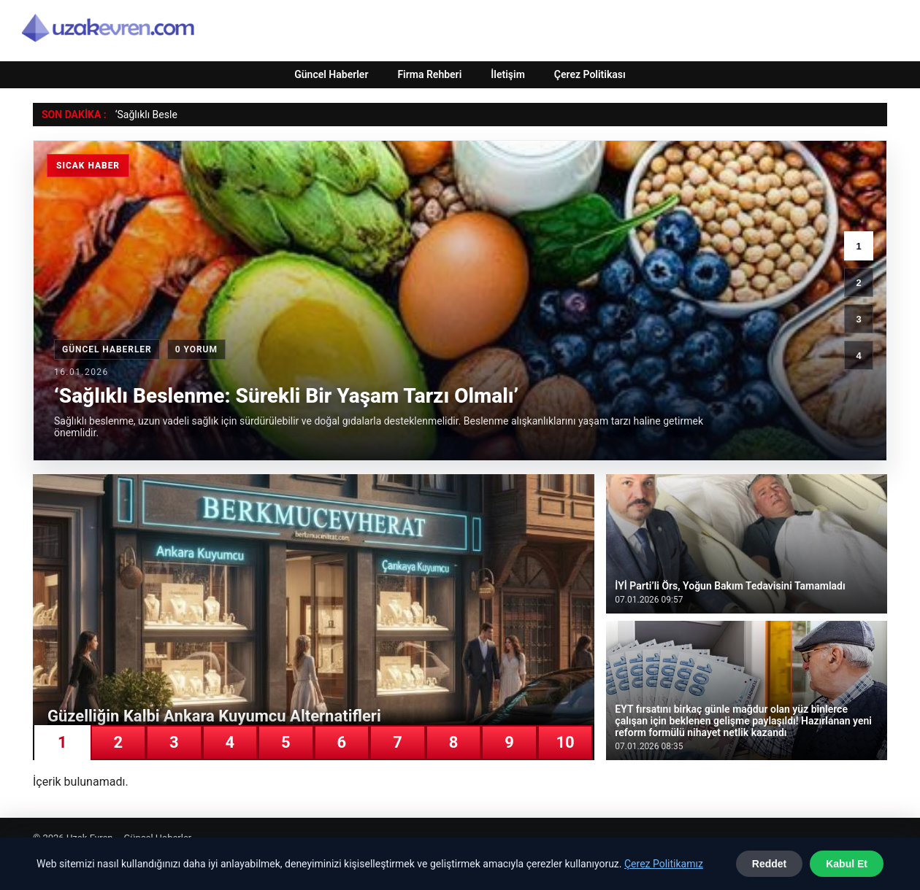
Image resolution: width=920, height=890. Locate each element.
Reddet (769, 864)
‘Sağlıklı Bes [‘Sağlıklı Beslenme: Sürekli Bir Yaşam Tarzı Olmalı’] (142, 114)
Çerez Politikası (590, 74)
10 (565, 742)
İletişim (508, 74)
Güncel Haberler (331, 74)
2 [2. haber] (858, 282)
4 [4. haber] (858, 355)
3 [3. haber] (858, 319)
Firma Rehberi (429, 74)
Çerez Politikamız (663, 864)
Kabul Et (846, 864)
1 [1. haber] (858, 246)
